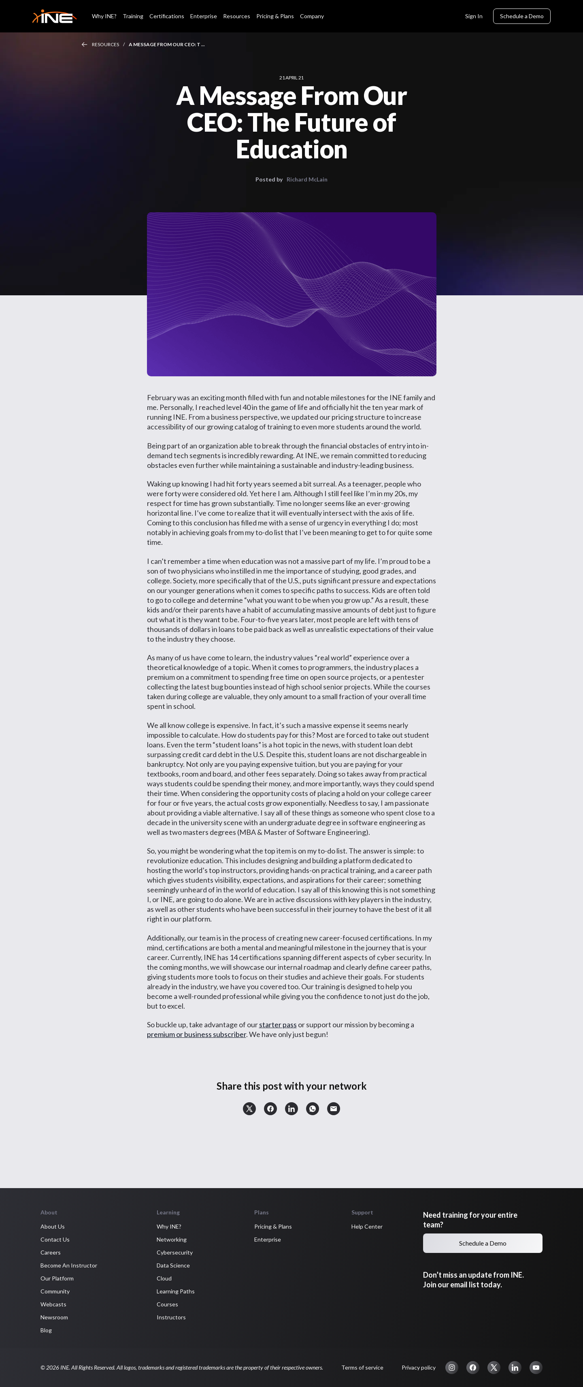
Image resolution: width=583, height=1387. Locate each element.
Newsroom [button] (54, 1317)
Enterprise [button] (267, 1239)
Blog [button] (46, 1330)
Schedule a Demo (522, 16)
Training (133, 16)
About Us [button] (52, 1226)
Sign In (474, 16)
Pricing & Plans (275, 16)
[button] (249, 1108)
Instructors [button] (171, 1317)
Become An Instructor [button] (68, 1265)
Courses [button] (167, 1304)
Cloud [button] (164, 1278)
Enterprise (203, 16)
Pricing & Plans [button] (273, 1226)
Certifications (166, 16)
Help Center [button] (367, 1226)
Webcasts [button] (53, 1304)
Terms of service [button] (362, 1367)
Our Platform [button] (57, 1278)
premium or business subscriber (196, 1034)
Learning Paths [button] (176, 1291)
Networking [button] (172, 1239)
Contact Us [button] (55, 1239)
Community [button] (55, 1291)
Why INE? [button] (169, 1226)
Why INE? (104, 16)
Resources (236, 16)
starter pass (278, 1024)
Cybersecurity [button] (175, 1252)
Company (312, 16)
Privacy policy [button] (419, 1367)
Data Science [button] (173, 1265)
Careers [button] (50, 1252)
